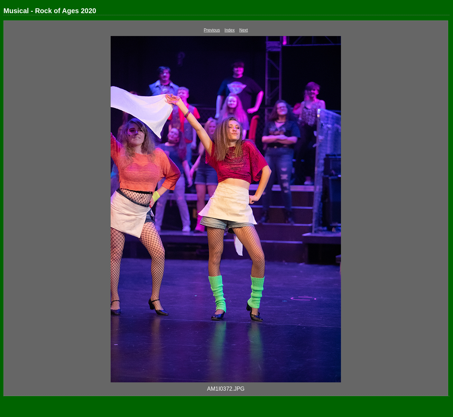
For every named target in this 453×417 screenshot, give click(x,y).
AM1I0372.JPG (226, 389)
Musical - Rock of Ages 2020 (49, 11)
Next (243, 30)
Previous (212, 30)
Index (229, 30)
